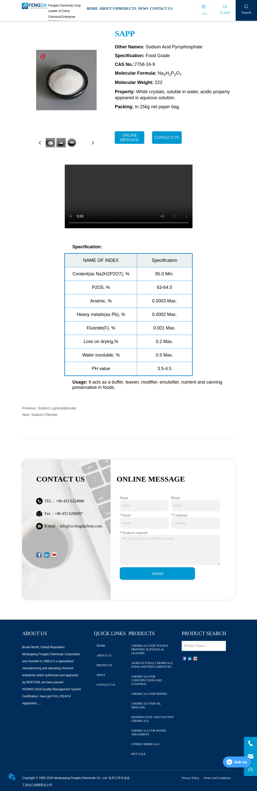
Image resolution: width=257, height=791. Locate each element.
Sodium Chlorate (44, 415)
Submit (157, 573)
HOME (92, 9)
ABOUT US (108, 9)
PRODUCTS (126, 9)
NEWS (143, 9)
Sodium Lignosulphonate (57, 408)
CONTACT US (161, 9)
